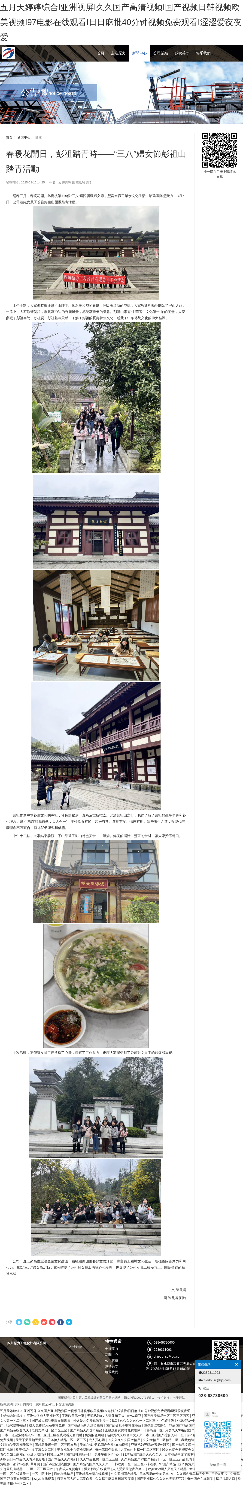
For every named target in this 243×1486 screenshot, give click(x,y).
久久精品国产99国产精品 (139, 1459)
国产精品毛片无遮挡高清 (85, 1425)
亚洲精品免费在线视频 (92, 1474)
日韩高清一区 (153, 1430)
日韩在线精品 (64, 1474)
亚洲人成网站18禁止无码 (45, 1454)
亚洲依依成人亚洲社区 (43, 1416)
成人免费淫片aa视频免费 (47, 1425)
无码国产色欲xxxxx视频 (111, 1445)
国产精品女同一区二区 (188, 1445)
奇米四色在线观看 (200, 1478)
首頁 (9, 137)
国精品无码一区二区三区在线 (56, 1445)
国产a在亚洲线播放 (57, 1464)
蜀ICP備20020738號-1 (139, 1397)
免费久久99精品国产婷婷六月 (186, 1430)
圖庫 (38, 137)
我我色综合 (189, 1440)
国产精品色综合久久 (15, 1430)
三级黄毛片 (219, 1474)
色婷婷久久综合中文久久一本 (128, 1435)
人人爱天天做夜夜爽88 (129, 1469)
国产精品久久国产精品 (86, 1430)
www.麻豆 (134, 1416)
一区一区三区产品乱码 (176, 1459)
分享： (11, 1322)
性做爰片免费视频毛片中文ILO (95, 1420)
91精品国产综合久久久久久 (143, 1454)
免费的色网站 (95, 1435)
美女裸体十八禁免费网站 (75, 1449)
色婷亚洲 (168, 1420)
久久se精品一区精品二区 (161, 1440)
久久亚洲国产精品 (124, 1474)
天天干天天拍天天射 (30, 1440)
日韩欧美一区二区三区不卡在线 (134, 1464)
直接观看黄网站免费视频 (123, 1430)
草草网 (35, 1464)
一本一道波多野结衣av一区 (22, 1435)
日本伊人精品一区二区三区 (67, 1440)
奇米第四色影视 (107, 1449)
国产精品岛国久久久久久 (91, 1464)
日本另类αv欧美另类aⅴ (157, 1474)
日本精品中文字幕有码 (181, 1454)
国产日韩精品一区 (79, 1454)
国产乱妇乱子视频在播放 (124, 1425)
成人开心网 (97, 1440)
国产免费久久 (188, 1464)
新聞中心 (23, 137)
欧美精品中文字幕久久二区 (35, 1449)
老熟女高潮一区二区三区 (50, 1430)
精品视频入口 (226, 1478)
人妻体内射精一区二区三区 (140, 1449)
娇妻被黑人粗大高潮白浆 (75, 1478)
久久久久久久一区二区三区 (140, 1420)
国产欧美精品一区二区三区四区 (167, 1416)
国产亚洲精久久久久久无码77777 (161, 1478)
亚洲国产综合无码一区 (168, 1435)
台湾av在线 (20, 1464)
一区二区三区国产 (40, 1469)
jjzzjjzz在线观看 (43, 1478)
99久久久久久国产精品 (124, 1440)
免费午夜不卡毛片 (107, 1454)
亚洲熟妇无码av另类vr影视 (150, 1445)
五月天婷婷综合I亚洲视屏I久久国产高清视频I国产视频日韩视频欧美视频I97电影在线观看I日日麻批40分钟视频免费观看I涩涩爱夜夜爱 (121, 22)
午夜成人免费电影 (69, 1469)
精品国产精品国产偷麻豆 (187, 1425)
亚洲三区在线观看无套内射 (63, 1435)
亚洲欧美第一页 (73, 1416)
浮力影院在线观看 (97, 1469)
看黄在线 (86, 1445)
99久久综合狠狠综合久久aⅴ (183, 1449)
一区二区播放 (42, 1474)
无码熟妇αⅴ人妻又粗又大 (106, 1416)
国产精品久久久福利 (63, 1459)
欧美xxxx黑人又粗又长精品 (168, 1469)
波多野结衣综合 (155, 1425)
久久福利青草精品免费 (193, 1474)
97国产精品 (167, 1464)
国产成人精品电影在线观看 (51, 1420)
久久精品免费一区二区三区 (99, 1459)
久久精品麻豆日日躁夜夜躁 (115, 1478)
